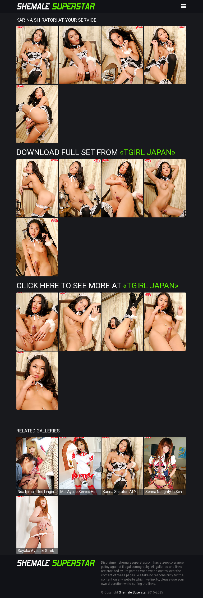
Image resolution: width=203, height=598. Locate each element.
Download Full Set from (95, 152)
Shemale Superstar (133, 592)
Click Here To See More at (97, 285)
